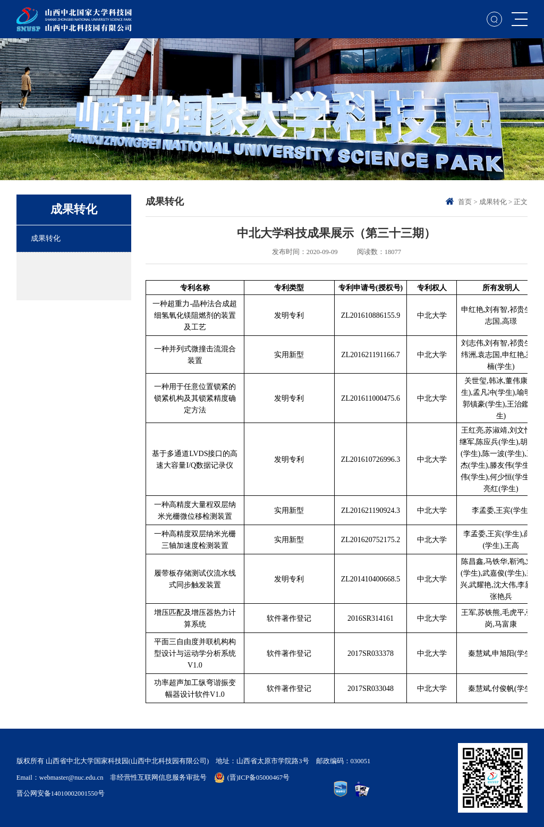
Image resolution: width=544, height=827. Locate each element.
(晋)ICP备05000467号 (258, 777)
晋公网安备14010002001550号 (60, 793)
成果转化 (493, 202)
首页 (465, 202)
